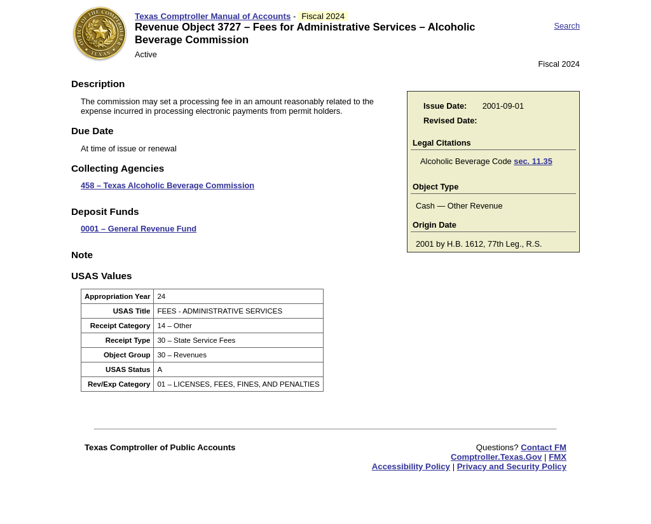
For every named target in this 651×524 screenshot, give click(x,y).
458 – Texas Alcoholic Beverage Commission (167, 185)
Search (567, 26)
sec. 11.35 (533, 161)
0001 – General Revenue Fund (138, 228)
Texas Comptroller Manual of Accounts (213, 16)
